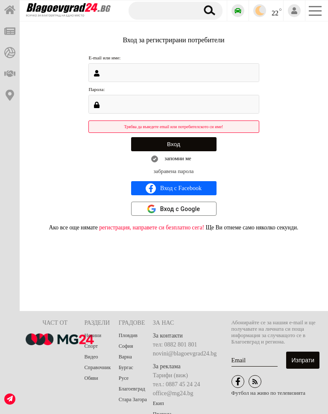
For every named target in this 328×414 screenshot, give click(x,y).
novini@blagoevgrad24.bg (185, 353)
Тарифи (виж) (170, 375)
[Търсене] (162, 10)
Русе (124, 378)
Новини (93, 335)
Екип (158, 403)
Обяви (91, 378)
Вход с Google (180, 209)
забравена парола (174, 171)
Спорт (91, 346)
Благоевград (132, 389)
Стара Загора (133, 399)
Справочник (98, 367)
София (126, 346)
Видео (91, 357)
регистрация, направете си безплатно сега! (151, 227)
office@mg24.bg (173, 393)
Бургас (126, 367)
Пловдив (128, 335)
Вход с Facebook (174, 188)
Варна (125, 357)
